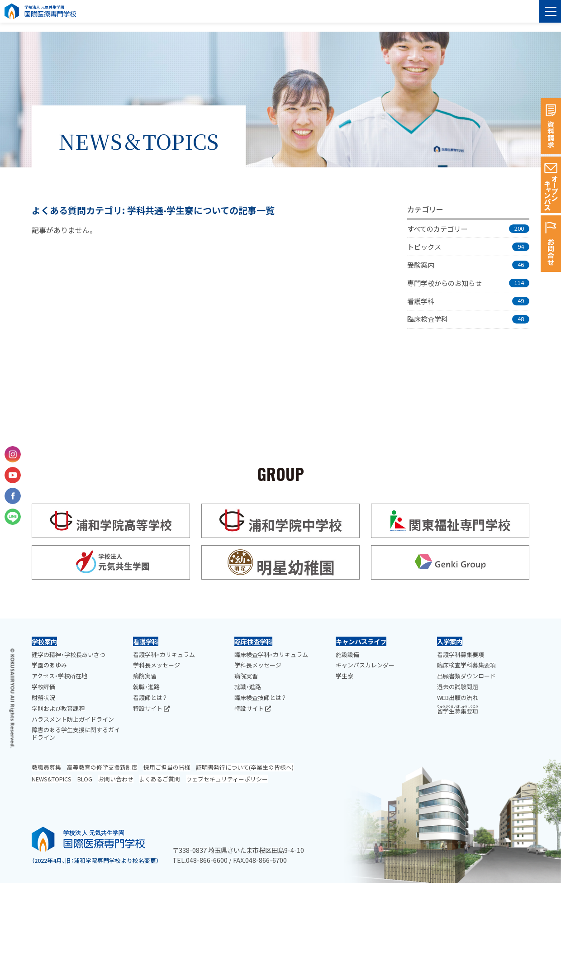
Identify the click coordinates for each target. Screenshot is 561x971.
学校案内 (44, 641)
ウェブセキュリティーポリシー (227, 779)
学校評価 (43, 686)
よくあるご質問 (159, 779)
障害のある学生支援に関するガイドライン (76, 733)
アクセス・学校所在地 (59, 675)
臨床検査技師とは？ (260, 697)
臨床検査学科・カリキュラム (271, 654)
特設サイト (151, 708)
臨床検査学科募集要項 (466, 665)
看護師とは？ (150, 697)
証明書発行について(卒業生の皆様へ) (245, 767)
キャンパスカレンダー (365, 665)
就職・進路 (146, 686)
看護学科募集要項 (460, 654)
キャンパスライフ (361, 641)
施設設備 (347, 654)
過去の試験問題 (457, 686)
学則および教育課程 (58, 708)
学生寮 (344, 675)
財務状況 (43, 697)
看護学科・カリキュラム (164, 654)
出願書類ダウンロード (466, 675)
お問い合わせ (115, 779)
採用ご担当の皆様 (166, 767)
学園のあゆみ (49, 665)
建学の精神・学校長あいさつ (68, 654)
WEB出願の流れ (457, 697)
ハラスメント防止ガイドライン (73, 719)
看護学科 (145, 641)
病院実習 (145, 675)
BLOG (84, 779)
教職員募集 (46, 767)
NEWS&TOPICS (51, 779)
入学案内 (449, 641)
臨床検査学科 (253, 641)
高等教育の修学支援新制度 (102, 767)
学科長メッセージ (156, 665)
